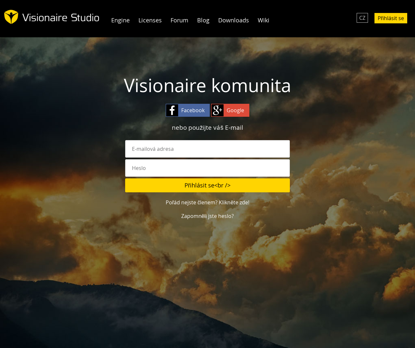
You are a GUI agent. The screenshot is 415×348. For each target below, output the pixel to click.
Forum (179, 20)
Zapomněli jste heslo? (207, 216)
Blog (203, 20)
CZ (362, 17)
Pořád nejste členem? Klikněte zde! (207, 202)
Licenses (150, 20)
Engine (120, 20)
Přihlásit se (391, 18)
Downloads (233, 20)
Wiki (263, 20)
